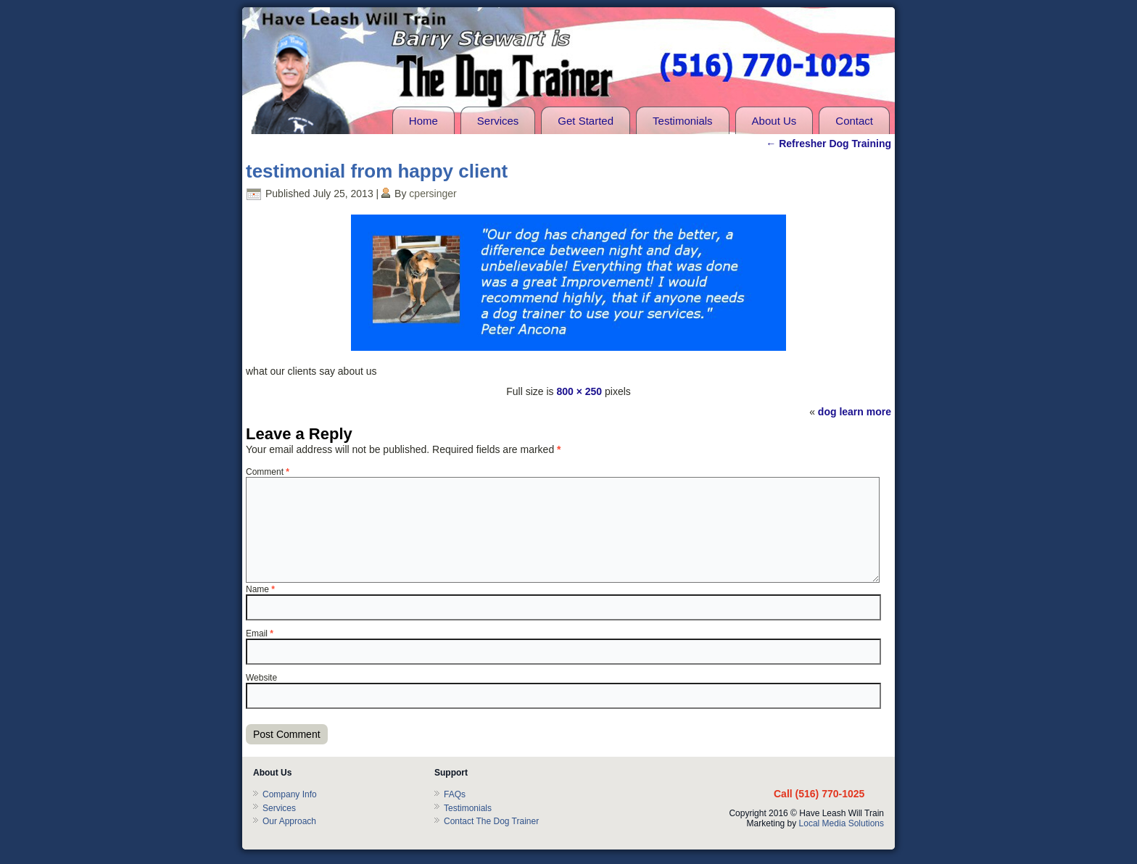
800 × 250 (579, 391)
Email (259, 633)
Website (261, 678)
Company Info (289, 794)
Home (423, 121)
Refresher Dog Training (828, 143)
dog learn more (854, 412)
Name (260, 589)
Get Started (585, 121)
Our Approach (289, 821)
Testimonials (683, 121)
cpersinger (432, 193)
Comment (267, 472)
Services (498, 121)
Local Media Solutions (841, 823)
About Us (774, 121)
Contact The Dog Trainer (491, 821)
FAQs (455, 794)
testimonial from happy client (377, 171)
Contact (854, 121)
